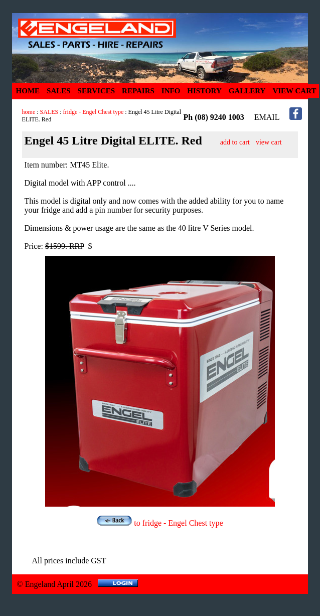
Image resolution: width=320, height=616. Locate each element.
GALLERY (247, 91)
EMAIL (267, 117)
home (29, 111)
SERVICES (96, 91)
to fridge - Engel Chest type (160, 523)
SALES (59, 91)
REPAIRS (138, 91)
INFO (171, 91)
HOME (28, 91)
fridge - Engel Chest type (93, 111)
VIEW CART (294, 91)
